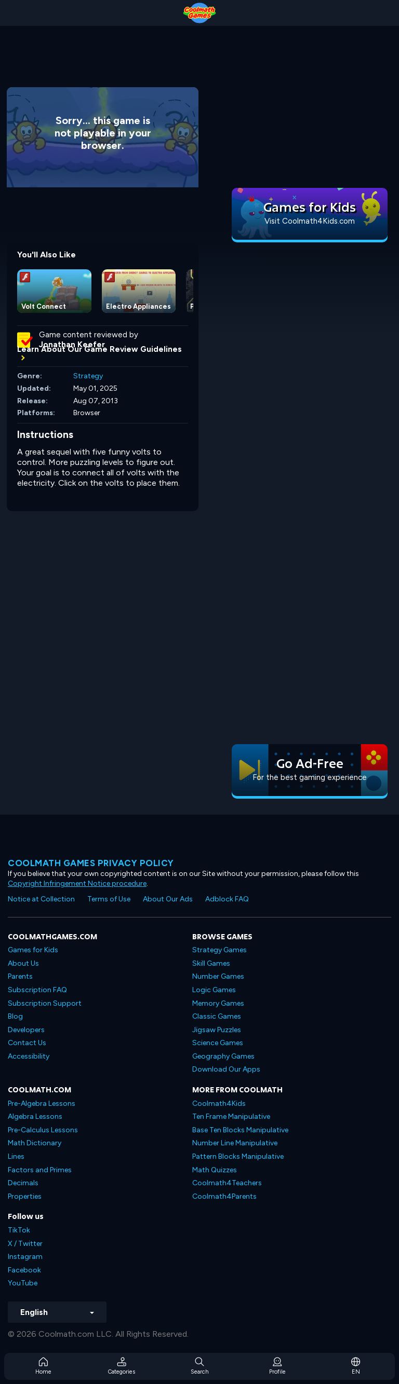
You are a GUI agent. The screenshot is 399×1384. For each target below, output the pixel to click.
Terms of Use (108, 899)
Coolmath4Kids (219, 1103)
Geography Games (223, 1056)
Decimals (23, 1183)
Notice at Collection (41, 899)
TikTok (19, 1230)
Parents (20, 976)
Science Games (217, 1042)
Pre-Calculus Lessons (43, 1130)
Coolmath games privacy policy (91, 863)
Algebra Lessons (35, 1116)
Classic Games (216, 1016)
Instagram (25, 1256)
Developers (26, 1029)
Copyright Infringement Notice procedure (77, 883)
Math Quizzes (214, 1170)
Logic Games (214, 989)
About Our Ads (168, 899)
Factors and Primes (40, 1170)
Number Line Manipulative (234, 1143)
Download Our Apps (226, 1069)
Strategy (88, 376)
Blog (15, 1016)
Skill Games (211, 963)
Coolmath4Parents (224, 1196)
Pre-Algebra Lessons (41, 1103)
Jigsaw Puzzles (216, 1029)
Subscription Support (45, 1003)
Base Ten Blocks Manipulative (240, 1130)
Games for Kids (33, 949)
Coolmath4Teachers (227, 1183)
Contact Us (27, 1042)
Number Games (218, 976)
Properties (25, 1196)
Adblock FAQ (227, 899)
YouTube (22, 1283)
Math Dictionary (34, 1143)
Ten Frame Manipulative (231, 1116)
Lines (16, 1156)
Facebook (24, 1270)
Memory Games (218, 1003)
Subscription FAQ (37, 989)
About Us (23, 963)
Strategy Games (219, 949)
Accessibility (28, 1056)
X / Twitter (25, 1243)
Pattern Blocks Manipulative (238, 1156)
